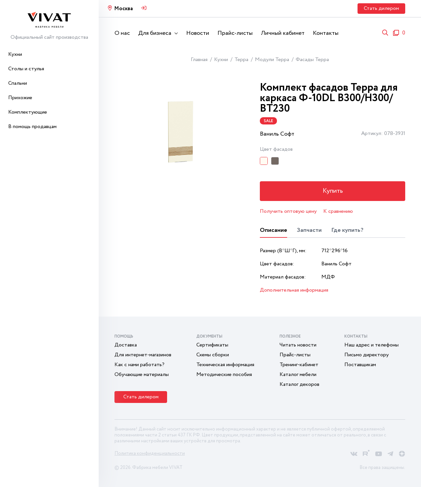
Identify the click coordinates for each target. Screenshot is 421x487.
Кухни (15, 54)
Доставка (125, 345)
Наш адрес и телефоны (371, 345)
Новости (197, 33)
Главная (199, 59)
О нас (122, 33)
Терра (241, 59)
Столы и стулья (26, 69)
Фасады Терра (312, 59)
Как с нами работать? (139, 364)
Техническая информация (225, 364)
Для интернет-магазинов (142, 355)
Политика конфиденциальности (149, 453)
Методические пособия (224, 374)
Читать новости (298, 345)
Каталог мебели (298, 374)
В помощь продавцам (32, 126)
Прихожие (20, 97)
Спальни (17, 83)
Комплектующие (27, 112)
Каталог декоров (299, 384)
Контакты (325, 33)
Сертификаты (212, 345)
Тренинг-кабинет (299, 364)
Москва (123, 8)
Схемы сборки (212, 355)
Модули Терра (272, 59)
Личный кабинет (283, 33)
